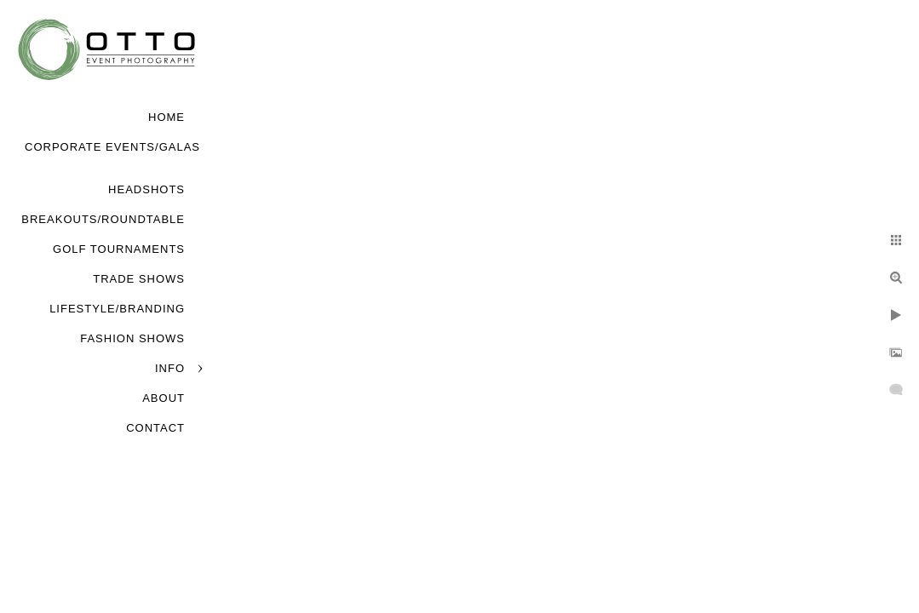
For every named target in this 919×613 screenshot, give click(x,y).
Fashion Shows (132, 338)
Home (166, 117)
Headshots (146, 189)
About (163, 398)
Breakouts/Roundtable (103, 219)
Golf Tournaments (119, 249)
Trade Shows (139, 278)
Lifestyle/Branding (117, 308)
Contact (155, 427)
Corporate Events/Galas (112, 146)
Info (170, 368)
